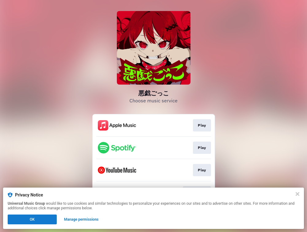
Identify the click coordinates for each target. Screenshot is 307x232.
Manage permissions (81, 219)
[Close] (297, 194)
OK (32, 219)
